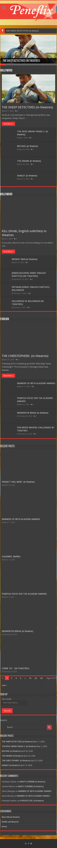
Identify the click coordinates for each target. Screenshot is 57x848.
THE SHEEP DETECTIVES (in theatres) (21, 61)
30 (41, 678)
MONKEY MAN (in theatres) (24, 259)
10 (45, 64)
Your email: (6, 699)
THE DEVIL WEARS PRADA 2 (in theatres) (19, 746)
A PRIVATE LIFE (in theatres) (32, 800)
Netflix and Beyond (10, 822)
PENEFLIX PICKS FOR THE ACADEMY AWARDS (24, 594)
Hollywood (6, 70)
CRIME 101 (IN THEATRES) (15, 668)
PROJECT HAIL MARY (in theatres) (18, 482)
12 (54, 64)
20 (36, 678)
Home (4, 826)
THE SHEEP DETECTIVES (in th (19, 31)
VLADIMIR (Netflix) (11, 556)
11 (49, 64)
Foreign (4, 319)
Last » (4, 685)
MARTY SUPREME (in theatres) (32, 782)
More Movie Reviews (11, 817)
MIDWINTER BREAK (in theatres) (32, 413)
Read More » (8, 124)
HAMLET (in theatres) (27, 175)
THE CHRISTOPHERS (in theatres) (25, 356)
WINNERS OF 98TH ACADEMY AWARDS (36, 383)
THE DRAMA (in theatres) (29, 161)
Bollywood (6, 194)
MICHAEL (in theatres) (27, 146)
